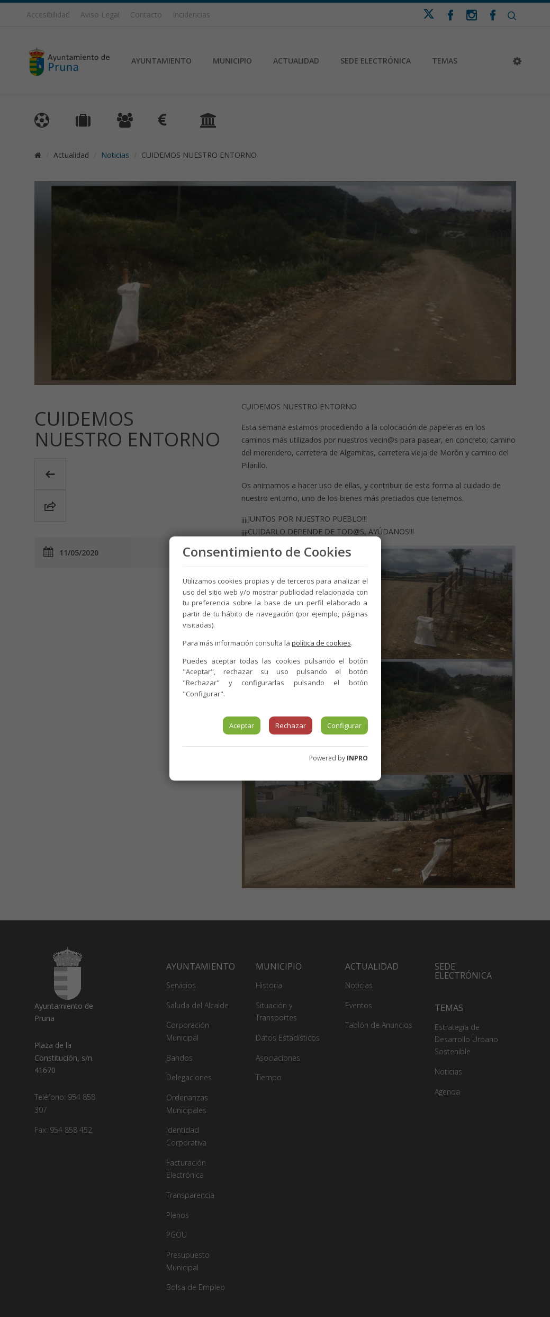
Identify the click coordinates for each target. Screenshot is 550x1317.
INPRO (357, 758)
